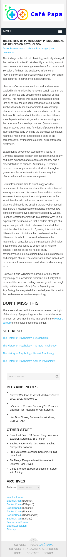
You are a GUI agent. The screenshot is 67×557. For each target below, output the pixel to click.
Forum (48, 553)
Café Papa (45, 544)
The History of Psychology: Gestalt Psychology (28, 353)
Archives (11, 487)
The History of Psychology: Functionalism (26, 337)
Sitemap (11, 529)
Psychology (42, 48)
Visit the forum (15, 497)
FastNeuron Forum (17, 522)
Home (18, 553)
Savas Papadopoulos (14, 48)
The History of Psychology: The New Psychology (30, 345)
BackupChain (14, 500)
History (31, 48)
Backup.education (17, 525)
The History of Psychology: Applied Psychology (29, 361)
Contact (33, 553)
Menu (7, 31)
